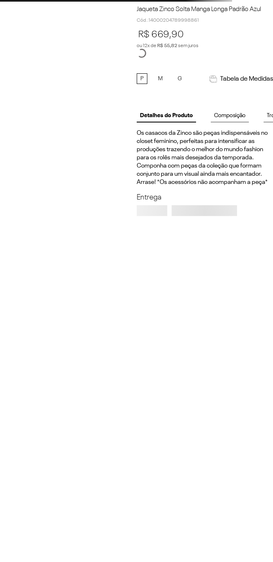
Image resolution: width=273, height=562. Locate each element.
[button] (142, 78)
